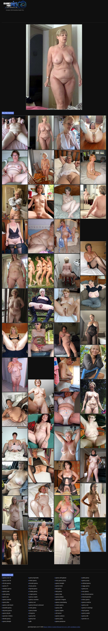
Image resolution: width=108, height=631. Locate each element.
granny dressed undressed (36, 605)
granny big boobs (33, 577)
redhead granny (86, 583)
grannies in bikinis (7, 616)
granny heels (59, 586)
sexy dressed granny (87, 594)
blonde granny (6, 618)
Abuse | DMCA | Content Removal (53, 627)
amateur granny (6, 588)
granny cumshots (33, 599)
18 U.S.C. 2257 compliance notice (71, 627)
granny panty (59, 618)
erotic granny (32, 607)
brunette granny (33, 583)
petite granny (85, 577)
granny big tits (6, 613)
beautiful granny (7, 607)
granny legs (58, 594)
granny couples (33, 597)
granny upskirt (85, 613)
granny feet (31, 616)
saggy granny (85, 586)
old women (58, 613)
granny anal (5, 591)
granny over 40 (6, 577)
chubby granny (32, 591)
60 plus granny (6, 583)
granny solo (84, 605)
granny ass (5, 597)
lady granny (58, 591)
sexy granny (85, 591)
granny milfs (58, 607)
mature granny (59, 605)
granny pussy (85, 580)
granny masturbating (61, 602)
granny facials (32, 610)
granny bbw (5, 602)
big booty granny (7, 610)
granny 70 (5, 586)
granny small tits (86, 602)
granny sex (84, 588)
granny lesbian (59, 597)
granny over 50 (6, 580)
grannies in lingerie (60, 599)
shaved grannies (86, 597)
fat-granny (31, 613)
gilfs (30, 621)
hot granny (58, 588)
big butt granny (32, 588)
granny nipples (59, 610)
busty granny (32, 586)
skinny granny (85, 599)
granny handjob (59, 583)
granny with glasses (60, 577)
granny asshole (6, 599)
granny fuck (32, 618)
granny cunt (32, 602)
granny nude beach (7, 605)
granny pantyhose (60, 621)
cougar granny (32, 594)
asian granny (6, 594)
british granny (32, 580)
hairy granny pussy (60, 580)
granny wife (84, 616)
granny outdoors (59, 616)
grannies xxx (85, 618)
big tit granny (85, 610)
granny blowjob (6, 621)
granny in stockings (86, 607)
